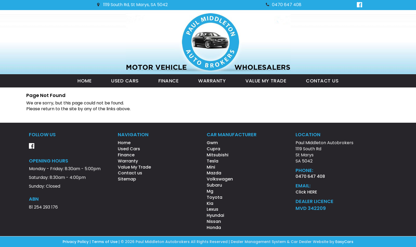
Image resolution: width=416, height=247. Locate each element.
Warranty (212, 80)
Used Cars (125, 80)
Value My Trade (265, 80)
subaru (214, 185)
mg (210, 191)
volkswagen (220, 179)
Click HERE (306, 192)
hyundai (215, 215)
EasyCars (344, 241)
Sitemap (127, 179)
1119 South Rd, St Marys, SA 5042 (132, 5)
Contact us (322, 80)
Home (84, 80)
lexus (212, 209)
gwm (212, 143)
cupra (213, 149)
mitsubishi (217, 155)
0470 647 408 (283, 5)
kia (210, 203)
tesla (212, 161)
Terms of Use (105, 241)
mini (211, 167)
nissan (214, 221)
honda (214, 227)
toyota (214, 197)
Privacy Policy (76, 241)
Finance (168, 80)
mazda (214, 173)
